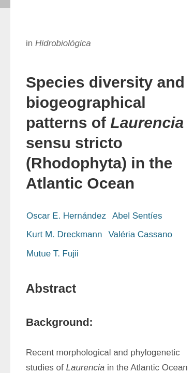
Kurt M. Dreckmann (64, 234)
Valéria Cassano (140, 234)
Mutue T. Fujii (52, 254)
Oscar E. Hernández (66, 216)
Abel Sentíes (137, 216)
